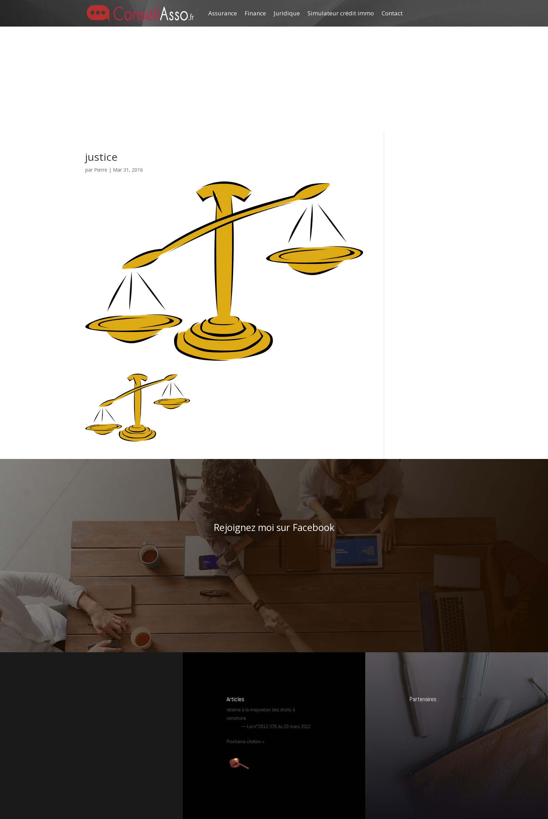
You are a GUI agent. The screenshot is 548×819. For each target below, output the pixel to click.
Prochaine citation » (245, 741)
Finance (255, 13)
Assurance (222, 13)
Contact (392, 13)
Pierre (100, 169)
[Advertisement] (274, 79)
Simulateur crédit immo (341, 13)
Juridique (287, 13)
